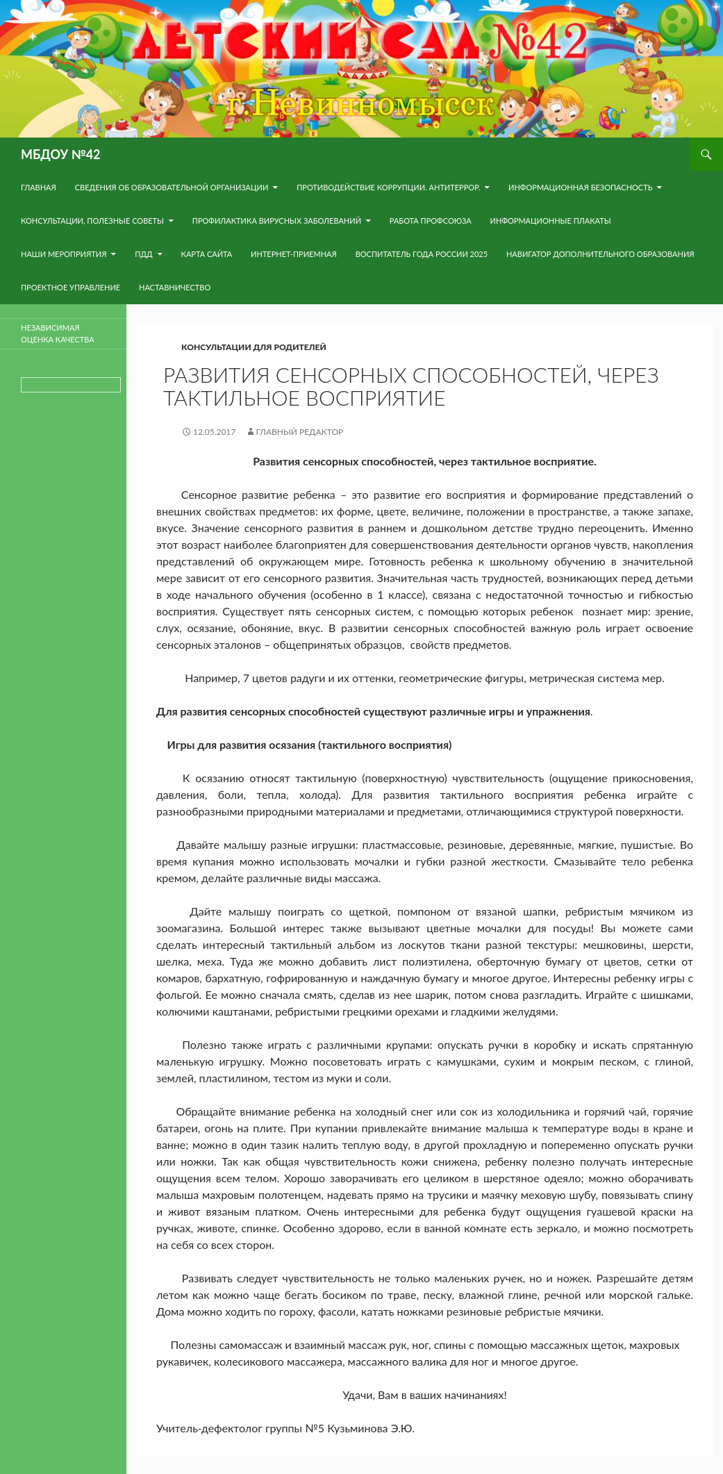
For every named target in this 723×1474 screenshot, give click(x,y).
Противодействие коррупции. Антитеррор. (388, 187)
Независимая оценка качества (57, 333)
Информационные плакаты (550, 220)
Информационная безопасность (580, 187)
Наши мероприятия (63, 253)
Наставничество (174, 287)
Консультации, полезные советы (92, 220)
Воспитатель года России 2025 (422, 253)
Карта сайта (207, 253)
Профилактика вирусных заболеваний (276, 220)
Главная (38, 187)
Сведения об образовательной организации (172, 187)
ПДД (143, 253)
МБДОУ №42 (61, 154)
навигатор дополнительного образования (600, 253)
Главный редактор (300, 432)
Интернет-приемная (294, 253)
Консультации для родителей (253, 347)
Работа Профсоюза (431, 220)
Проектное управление (70, 287)
